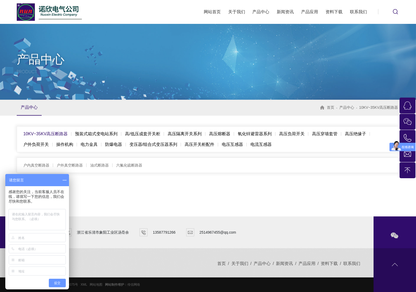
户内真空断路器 (36, 165)
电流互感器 (261, 144)
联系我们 (358, 12)
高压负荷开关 (292, 134)
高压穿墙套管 (324, 134)
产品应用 (309, 12)
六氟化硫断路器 (129, 165)
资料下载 (334, 12)
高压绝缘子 (355, 134)
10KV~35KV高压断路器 (378, 107)
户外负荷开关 (36, 144)
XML (84, 284)
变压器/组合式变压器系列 (153, 144)
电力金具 (89, 144)
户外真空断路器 (70, 165)
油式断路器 (99, 165)
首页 (330, 107)
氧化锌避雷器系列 (255, 134)
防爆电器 (113, 144)
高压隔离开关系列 (185, 134)
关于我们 (236, 12)
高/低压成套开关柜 (142, 134)
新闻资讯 (285, 12)
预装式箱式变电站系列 (96, 134)
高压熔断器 (219, 134)
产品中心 (260, 12)
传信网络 (133, 284)
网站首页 (212, 12)
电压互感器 (232, 144)
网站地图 (96, 284)
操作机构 (64, 144)
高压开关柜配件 (199, 144)
